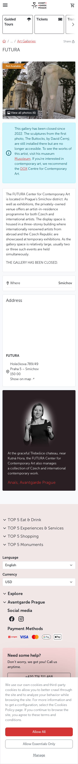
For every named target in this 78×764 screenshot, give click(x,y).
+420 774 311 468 (39, 677)
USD (8, 582)
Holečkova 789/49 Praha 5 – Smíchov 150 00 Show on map (24, 371)
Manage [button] (39, 755)
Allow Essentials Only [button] (39, 744)
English (10, 565)
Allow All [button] (39, 732)
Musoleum (23, 159)
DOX (23, 169)
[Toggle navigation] (5, 5)
